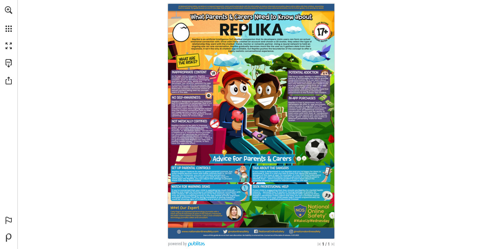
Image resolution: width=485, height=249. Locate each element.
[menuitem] (8, 19)
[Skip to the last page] (333, 244)
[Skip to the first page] (319, 244)
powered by (177, 243)
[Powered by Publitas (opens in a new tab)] (8, 237)
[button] (8, 10)
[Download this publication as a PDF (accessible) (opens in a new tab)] (8, 63)
